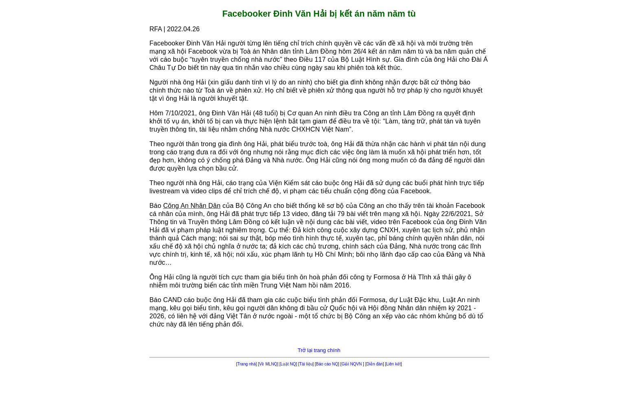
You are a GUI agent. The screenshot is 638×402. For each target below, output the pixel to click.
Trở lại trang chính (319, 350)
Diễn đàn (374, 364)
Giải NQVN (352, 364)
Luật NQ (288, 364)
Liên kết (393, 364)
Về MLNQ (268, 364)
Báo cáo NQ (327, 364)
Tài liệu (306, 364)
